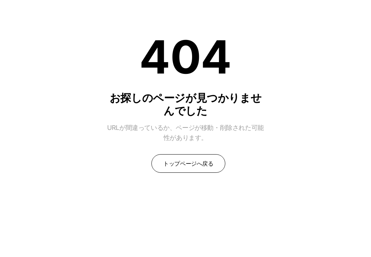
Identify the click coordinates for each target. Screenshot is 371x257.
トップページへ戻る (188, 163)
